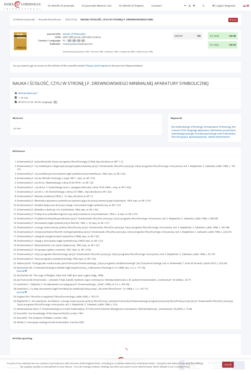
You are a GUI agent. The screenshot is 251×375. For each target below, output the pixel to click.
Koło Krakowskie (226, 133)
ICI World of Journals (24, 19)
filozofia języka (179, 136)
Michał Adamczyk (27, 93)
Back (233, 19)
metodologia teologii (182, 133)
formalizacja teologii (205, 133)
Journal (22, 270)
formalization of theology (217, 126)
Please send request (97, 65)
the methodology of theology (187, 126)
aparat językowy (198, 136)
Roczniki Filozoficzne (50, 19)
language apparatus (198, 130)
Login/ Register (224, 5)
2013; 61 (71, 19)
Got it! (227, 364)
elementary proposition (223, 130)
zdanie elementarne (219, 136)
